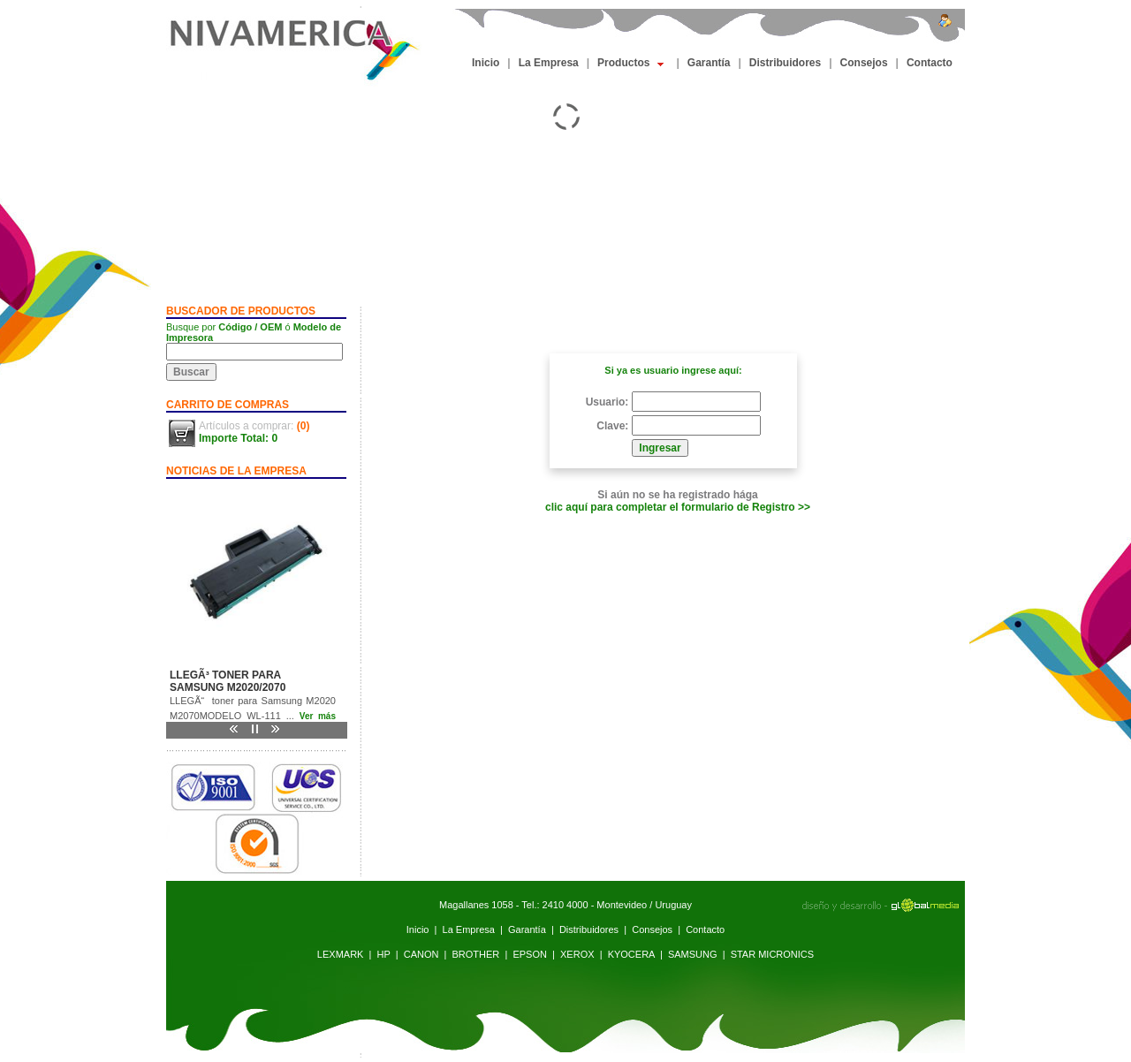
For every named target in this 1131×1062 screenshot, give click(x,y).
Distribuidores (785, 63)
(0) (303, 426)
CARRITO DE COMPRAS (227, 404)
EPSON (529, 954)
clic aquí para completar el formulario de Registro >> (677, 507)
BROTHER (476, 954)
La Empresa (549, 63)
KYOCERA (631, 954)
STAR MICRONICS (773, 954)
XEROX (577, 954)
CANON (421, 954)
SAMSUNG (692, 954)
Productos (630, 63)
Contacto (930, 63)
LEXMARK (340, 954)
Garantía (709, 63)
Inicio (485, 63)
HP (384, 954)
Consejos (864, 63)
